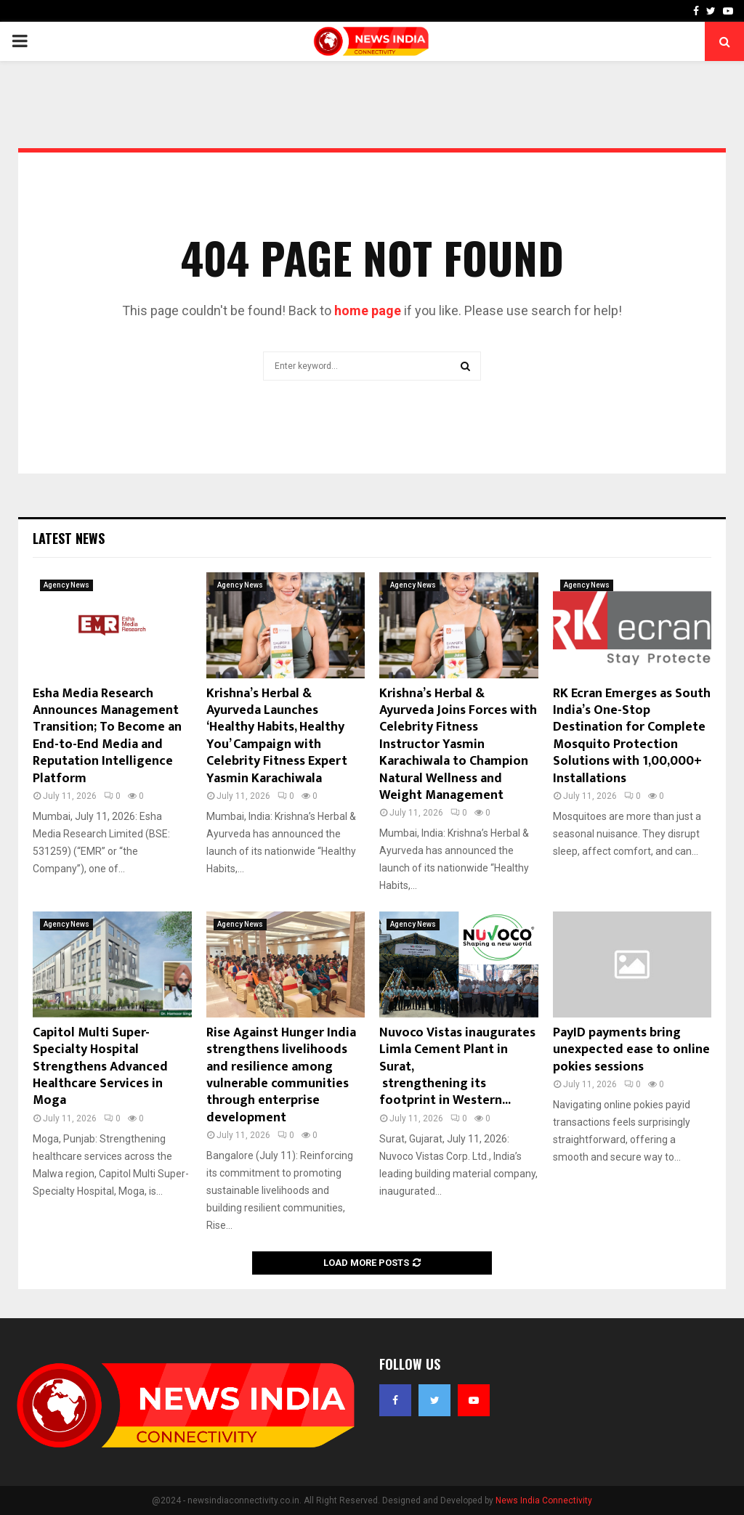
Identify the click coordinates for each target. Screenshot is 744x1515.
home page (367, 310)
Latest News (69, 538)
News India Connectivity (544, 1500)
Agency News (66, 585)
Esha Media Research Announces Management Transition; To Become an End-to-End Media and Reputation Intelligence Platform (107, 736)
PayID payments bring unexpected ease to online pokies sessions (631, 1050)
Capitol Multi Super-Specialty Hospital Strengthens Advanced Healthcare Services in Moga (100, 1067)
